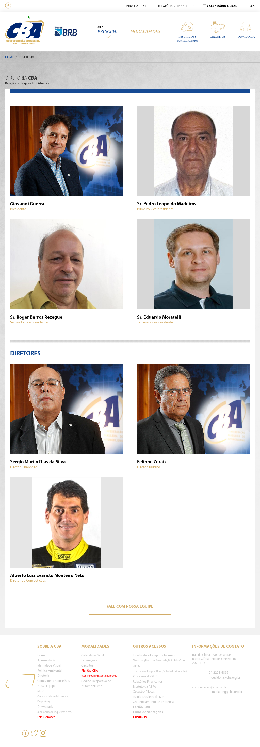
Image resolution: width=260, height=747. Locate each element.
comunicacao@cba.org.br (209, 687)
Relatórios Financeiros (176, 6)
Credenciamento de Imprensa (153, 702)
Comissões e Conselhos (53, 681)
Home (9, 57)
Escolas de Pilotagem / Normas (154, 655)
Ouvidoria (246, 29)
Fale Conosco (46, 717)
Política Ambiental (49, 670)
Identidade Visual (49, 665)
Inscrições (187, 31)
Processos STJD (138, 6)
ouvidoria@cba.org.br (225, 678)
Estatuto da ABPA (144, 686)
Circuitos (218, 29)
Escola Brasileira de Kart (149, 697)
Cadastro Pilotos (144, 692)
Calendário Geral (92, 655)
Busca (250, 6)
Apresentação (46, 660)
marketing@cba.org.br (227, 692)
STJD (52, 696)
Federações (89, 660)
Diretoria (43, 675)
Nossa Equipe (46, 686)
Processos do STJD (145, 676)
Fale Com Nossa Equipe (130, 607)
